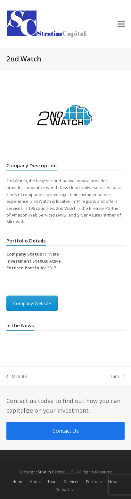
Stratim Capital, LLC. (56, 472)
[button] (121, 24)
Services (71, 481)
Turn (117, 376)
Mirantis (16, 376)
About (35, 481)
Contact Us (65, 489)
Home (17, 481)
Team (52, 481)
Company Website (32, 303)
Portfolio (94, 481)
